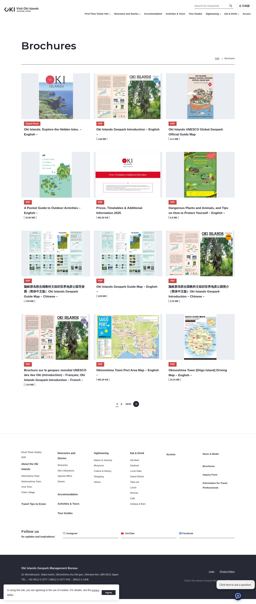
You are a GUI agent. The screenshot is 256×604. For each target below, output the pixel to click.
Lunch (133, 498)
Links (211, 576)
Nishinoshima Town (31, 486)
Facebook (186, 538)
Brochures (229, 58)
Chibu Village (28, 497)
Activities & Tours (175, 13)
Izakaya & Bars (138, 514)
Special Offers (65, 486)
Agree (108, 592)
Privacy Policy (227, 576)
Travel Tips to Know (33, 509)
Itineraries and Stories (127, 13)
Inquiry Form (210, 479)
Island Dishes (137, 487)
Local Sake (136, 481)
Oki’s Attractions (66, 481)
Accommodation (153, 13)
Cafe (132, 509)
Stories (61, 492)
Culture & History (102, 481)
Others (97, 492)
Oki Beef (134, 470)
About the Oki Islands (34, 474)
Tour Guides (195, 13)
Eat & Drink (232, 13)
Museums (99, 476)
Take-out (134, 492)
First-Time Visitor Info (98, 13)
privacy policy (14, 594)
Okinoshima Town (30, 481)
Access (246, 13)
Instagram (71, 538)
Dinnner (134, 503)
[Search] (231, 6)
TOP (216, 58)
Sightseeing (213, 13)
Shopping (99, 487)
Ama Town (26, 492)
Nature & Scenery (103, 470)
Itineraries (63, 475)
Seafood (134, 476)
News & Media (211, 463)
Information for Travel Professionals (215, 488)
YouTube (128, 538)
